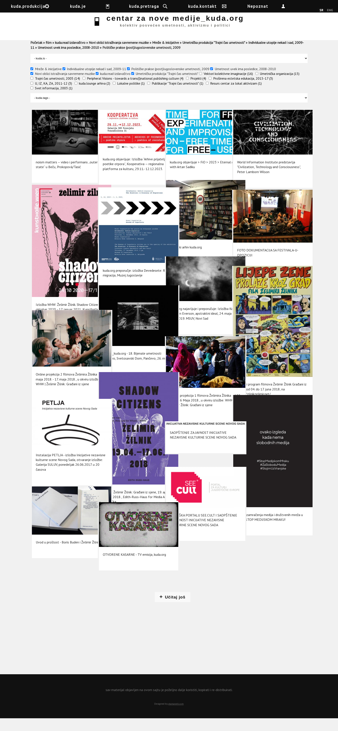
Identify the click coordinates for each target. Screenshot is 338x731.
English (330, 10)
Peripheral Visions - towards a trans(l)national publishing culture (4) (135, 91)
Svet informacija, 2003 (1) (53, 100)
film (49, 55)
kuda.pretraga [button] (172, 6)
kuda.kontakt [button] (238, 6)
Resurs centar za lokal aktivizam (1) (236, 96)
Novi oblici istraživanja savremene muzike (119, 55)
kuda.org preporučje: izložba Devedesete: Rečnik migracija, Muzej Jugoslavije (128, 267)
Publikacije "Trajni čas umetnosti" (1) (177, 96)
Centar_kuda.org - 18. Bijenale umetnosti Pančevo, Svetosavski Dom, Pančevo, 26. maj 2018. (125, 354)
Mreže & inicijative (165, 55)
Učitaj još (175, 609)
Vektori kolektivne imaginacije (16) (228, 86)
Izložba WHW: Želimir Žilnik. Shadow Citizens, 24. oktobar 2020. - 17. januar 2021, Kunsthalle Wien (61, 292)
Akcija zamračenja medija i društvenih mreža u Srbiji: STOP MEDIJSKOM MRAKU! (258, 502)
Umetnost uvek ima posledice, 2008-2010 (68, 60)
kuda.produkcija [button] (49, 6)
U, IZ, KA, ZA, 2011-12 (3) (53, 96)
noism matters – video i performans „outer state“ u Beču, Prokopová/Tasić (61, 167)
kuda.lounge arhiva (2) (94, 96)
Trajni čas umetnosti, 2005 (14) (57, 91)
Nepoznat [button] (300, 6)
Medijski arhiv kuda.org (185, 243)
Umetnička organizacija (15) (279, 86)
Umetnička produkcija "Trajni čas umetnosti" (213, 55)
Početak (36, 55)
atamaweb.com (176, 716)
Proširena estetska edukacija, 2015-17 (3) (243, 91)
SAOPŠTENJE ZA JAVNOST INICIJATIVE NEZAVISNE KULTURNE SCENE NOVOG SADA (193, 449)
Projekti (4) (198, 91)
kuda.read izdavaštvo (70, 55)
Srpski (321, 10)
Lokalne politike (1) (131, 96)
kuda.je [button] (111, 6)
